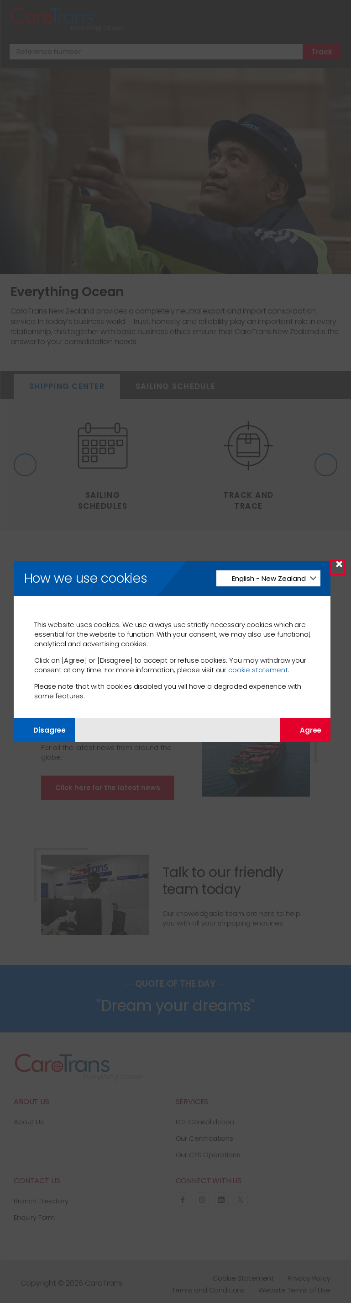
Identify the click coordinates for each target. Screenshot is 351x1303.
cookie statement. (258, 670)
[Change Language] (268, 578)
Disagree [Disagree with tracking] (44, 730)
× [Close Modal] (339, 567)
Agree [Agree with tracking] (305, 730)
